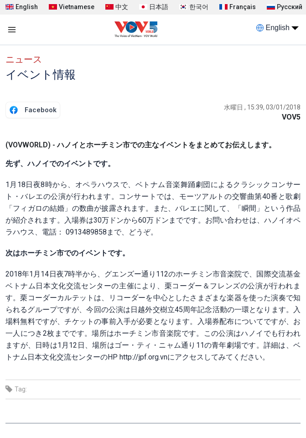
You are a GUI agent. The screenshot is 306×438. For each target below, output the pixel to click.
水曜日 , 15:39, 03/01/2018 (262, 107)
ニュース (23, 59)
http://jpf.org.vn (143, 357)
